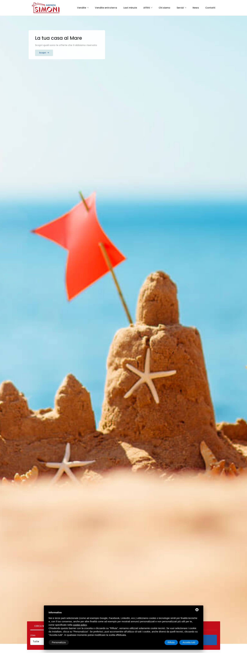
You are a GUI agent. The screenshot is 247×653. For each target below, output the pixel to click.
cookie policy (80, 624)
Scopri (44, 49)
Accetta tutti (189, 642)
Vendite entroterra (106, 7)
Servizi (180, 7)
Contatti (210, 7)
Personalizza (59, 642)
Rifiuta (171, 642)
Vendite (82, 7)
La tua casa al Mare (58, 35)
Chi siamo (164, 7)
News (196, 7)
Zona (32, 635)
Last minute (130, 7)
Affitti (146, 7)
